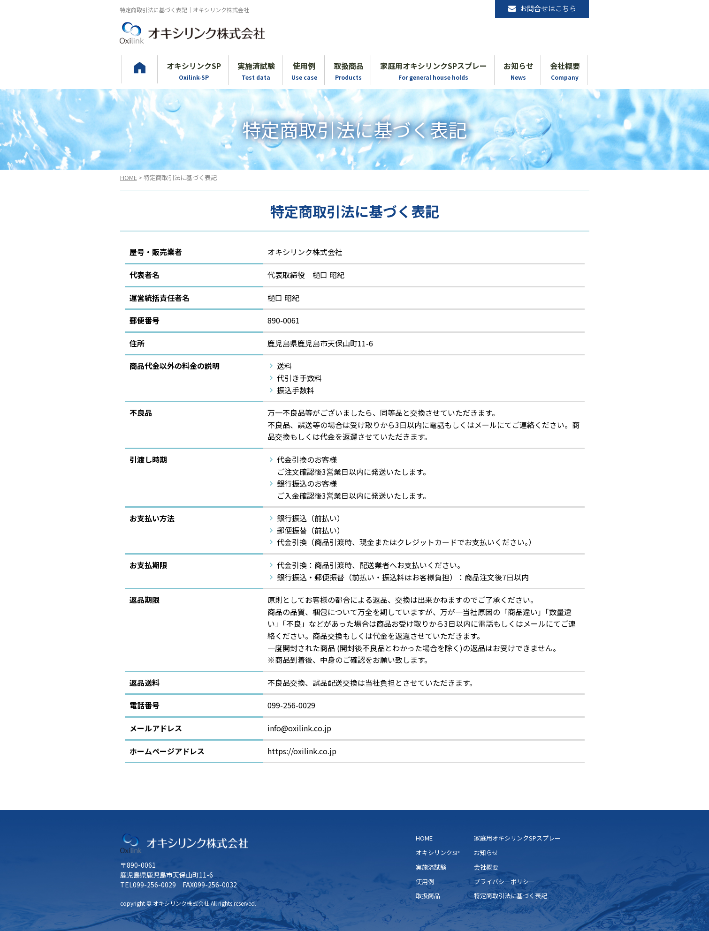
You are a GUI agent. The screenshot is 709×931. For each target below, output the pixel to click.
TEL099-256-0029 (148, 884)
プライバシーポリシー (504, 881)
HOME (128, 177)
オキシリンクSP (438, 852)
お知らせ (486, 852)
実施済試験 (431, 867)
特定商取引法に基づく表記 (510, 895)
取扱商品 (428, 895)
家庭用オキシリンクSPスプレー (517, 837)
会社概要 (486, 867)
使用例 (425, 881)
